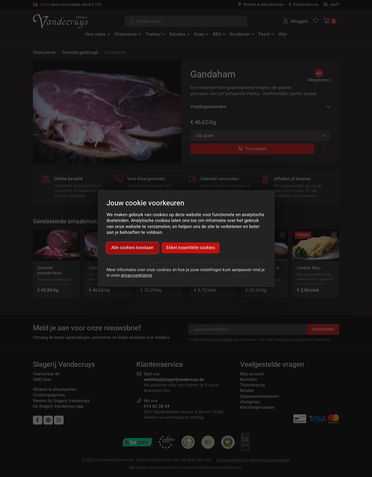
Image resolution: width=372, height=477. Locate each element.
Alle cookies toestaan (132, 247)
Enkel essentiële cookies (190, 247)
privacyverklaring (136, 275)
